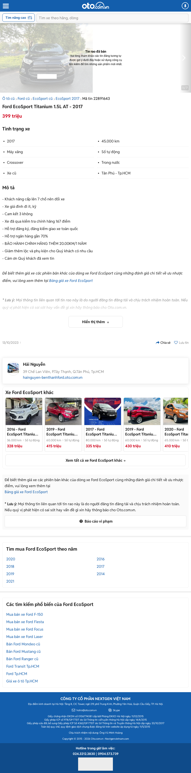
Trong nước (111, 162)
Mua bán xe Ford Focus (24, 629)
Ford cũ (24, 98)
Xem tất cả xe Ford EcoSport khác (94, 460)
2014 (101, 573)
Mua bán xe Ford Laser (24, 636)
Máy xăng (15, 151)
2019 (10, 573)
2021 (10, 581)
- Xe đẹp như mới (101, 432)
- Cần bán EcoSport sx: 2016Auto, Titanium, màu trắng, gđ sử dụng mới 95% (24, 432)
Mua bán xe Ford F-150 (24, 614)
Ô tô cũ (8, 98)
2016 (101, 559)
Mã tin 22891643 (96, 98)
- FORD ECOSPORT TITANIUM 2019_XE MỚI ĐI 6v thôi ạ (62, 432)
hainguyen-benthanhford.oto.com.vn (53, 377)
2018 (10, 566)
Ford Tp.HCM (16, 673)
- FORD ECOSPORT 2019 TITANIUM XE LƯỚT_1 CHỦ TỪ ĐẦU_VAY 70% (140, 432)
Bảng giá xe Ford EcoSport (71, 280)
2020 (10, 559)
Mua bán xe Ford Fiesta (25, 621)
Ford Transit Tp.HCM (22, 666)
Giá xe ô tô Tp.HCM (22, 681)
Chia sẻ (163, 343)
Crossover (15, 162)
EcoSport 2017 (67, 98)
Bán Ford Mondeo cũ (23, 644)
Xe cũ (11, 173)
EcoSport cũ (43, 98)
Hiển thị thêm (94, 321)
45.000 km (110, 141)
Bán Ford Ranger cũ (22, 658)
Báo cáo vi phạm (95, 521)
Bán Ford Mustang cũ (23, 651)
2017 (11, 141)
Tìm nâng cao (19, 17)
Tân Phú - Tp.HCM (116, 173)
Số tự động (111, 151)
